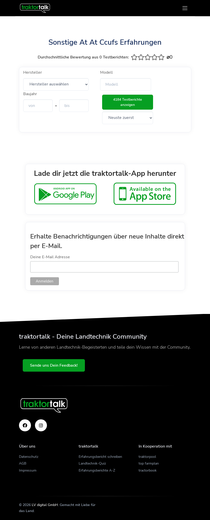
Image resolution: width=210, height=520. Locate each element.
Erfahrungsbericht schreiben (100, 456)
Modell (106, 72)
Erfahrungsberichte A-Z (97, 470)
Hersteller (32, 72)
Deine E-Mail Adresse (50, 257)
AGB (22, 463)
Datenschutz (28, 456)
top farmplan (149, 463)
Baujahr (30, 94)
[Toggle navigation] (185, 8)
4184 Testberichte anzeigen (127, 102)
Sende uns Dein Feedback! (54, 365)
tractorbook (148, 470)
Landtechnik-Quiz (92, 463)
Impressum (27, 470)
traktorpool (147, 456)
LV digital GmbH (45, 505)
